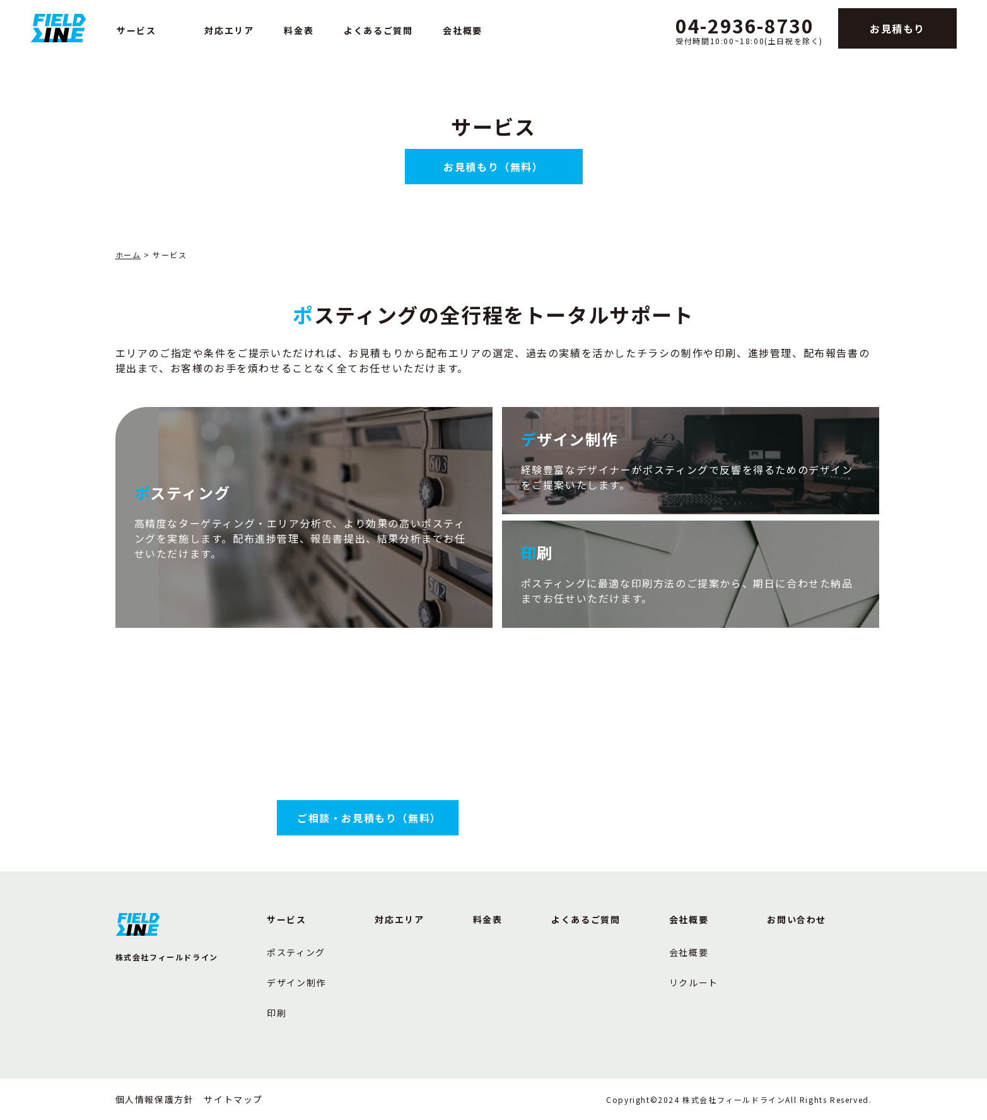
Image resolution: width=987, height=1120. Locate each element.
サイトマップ (233, 1099)
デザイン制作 (296, 982)
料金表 (298, 30)
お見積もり (897, 28)
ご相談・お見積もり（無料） (369, 817)
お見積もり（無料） (493, 166)
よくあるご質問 (378, 30)
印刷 (276, 1012)
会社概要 (462, 30)
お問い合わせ (796, 919)
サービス (136, 30)
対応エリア (229, 30)
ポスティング (296, 952)
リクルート (693, 982)
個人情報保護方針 (154, 1099)
